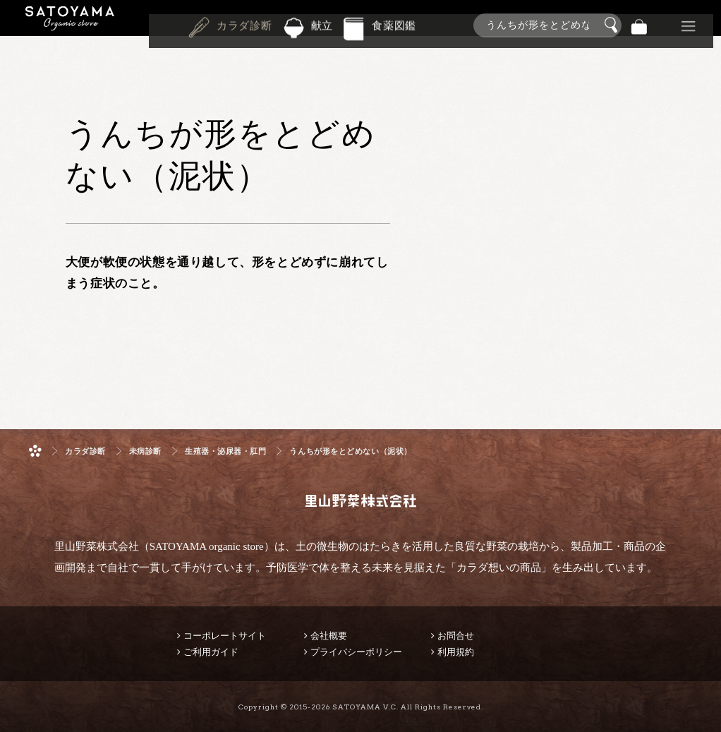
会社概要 (328, 635)
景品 (663, 25)
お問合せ (455, 635)
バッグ (639, 25)
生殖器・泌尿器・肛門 (226, 451)
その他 (688, 25)
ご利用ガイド (210, 652)
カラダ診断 (244, 24)
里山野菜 (69, 25)
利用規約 (455, 652)
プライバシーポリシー (356, 652)
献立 (322, 24)
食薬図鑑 (394, 24)
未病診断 (145, 451)
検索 (613, 25)
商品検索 (706, 22)
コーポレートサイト (224, 635)
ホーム (35, 451)
